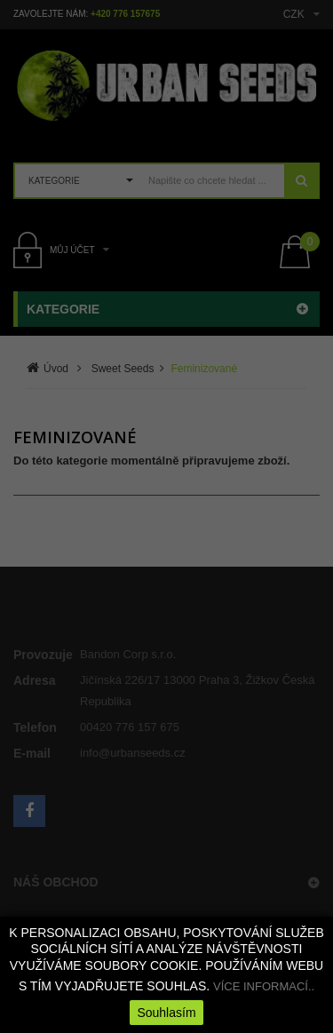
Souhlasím (166, 1012)
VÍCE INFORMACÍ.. (263, 986)
